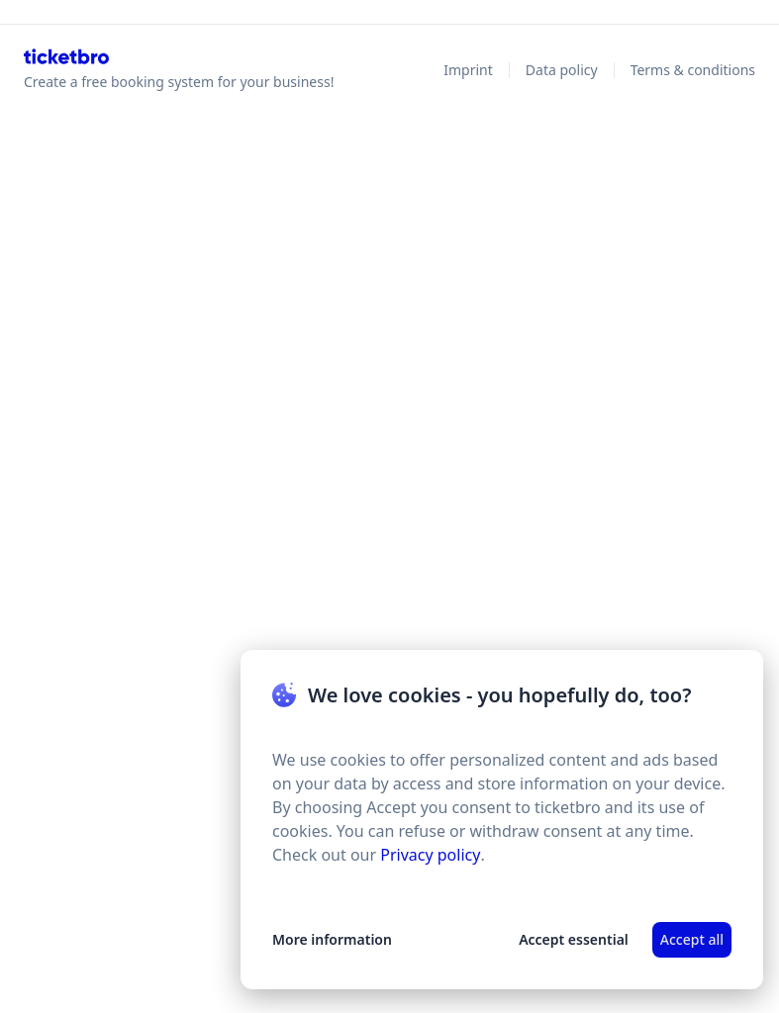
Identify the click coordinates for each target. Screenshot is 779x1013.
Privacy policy (430, 855)
